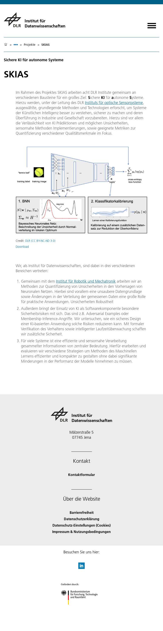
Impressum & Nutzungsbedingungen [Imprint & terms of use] (81, 531)
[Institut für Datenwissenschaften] (34, 19)
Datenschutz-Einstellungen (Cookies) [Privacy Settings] (81, 525)
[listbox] (16, 44)
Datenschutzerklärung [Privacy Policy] (81, 519)
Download (22, 247)
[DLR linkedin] (81, 567)
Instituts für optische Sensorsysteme (114, 102)
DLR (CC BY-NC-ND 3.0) (40, 241)
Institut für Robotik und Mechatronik (86, 281)
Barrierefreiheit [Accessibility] (82, 512)
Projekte (29, 44)
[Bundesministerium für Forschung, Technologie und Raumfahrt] (81, 608)
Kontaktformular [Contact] (81, 474)
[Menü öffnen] (151, 24)
